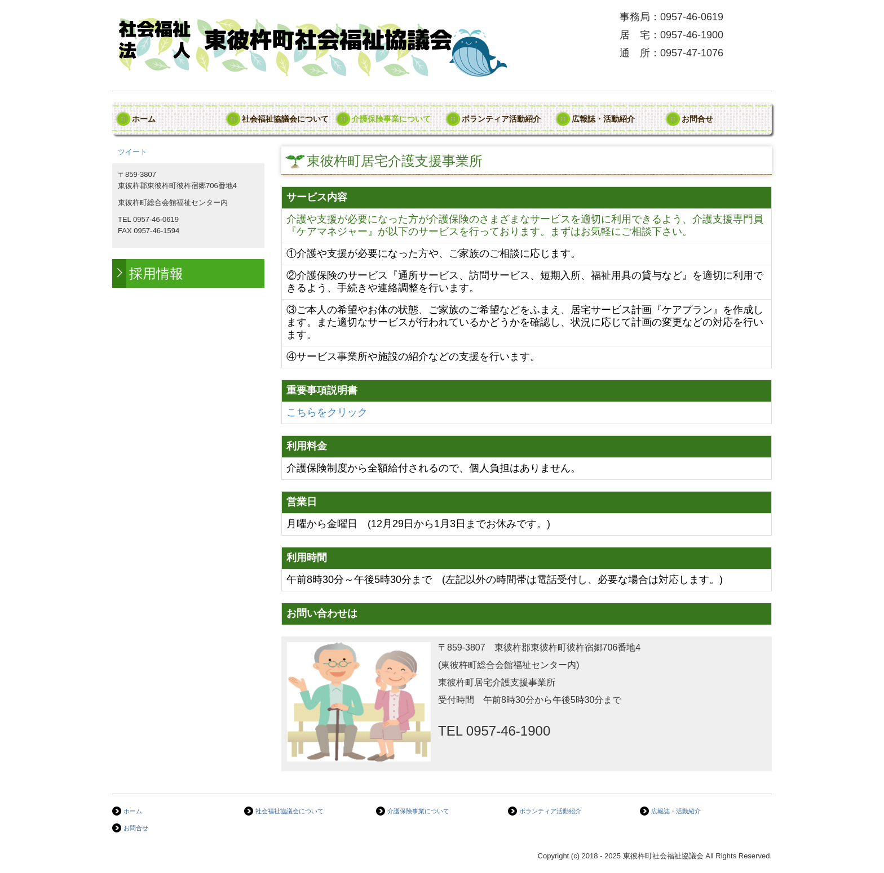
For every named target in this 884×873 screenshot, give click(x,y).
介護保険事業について (391, 118)
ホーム (144, 118)
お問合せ (697, 118)
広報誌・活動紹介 (603, 118)
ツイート (132, 152)
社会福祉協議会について (285, 118)
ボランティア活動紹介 (501, 118)
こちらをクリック (327, 412)
